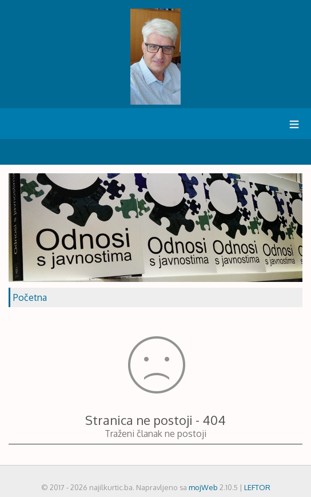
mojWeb (203, 487)
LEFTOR (257, 487)
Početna (30, 297)
